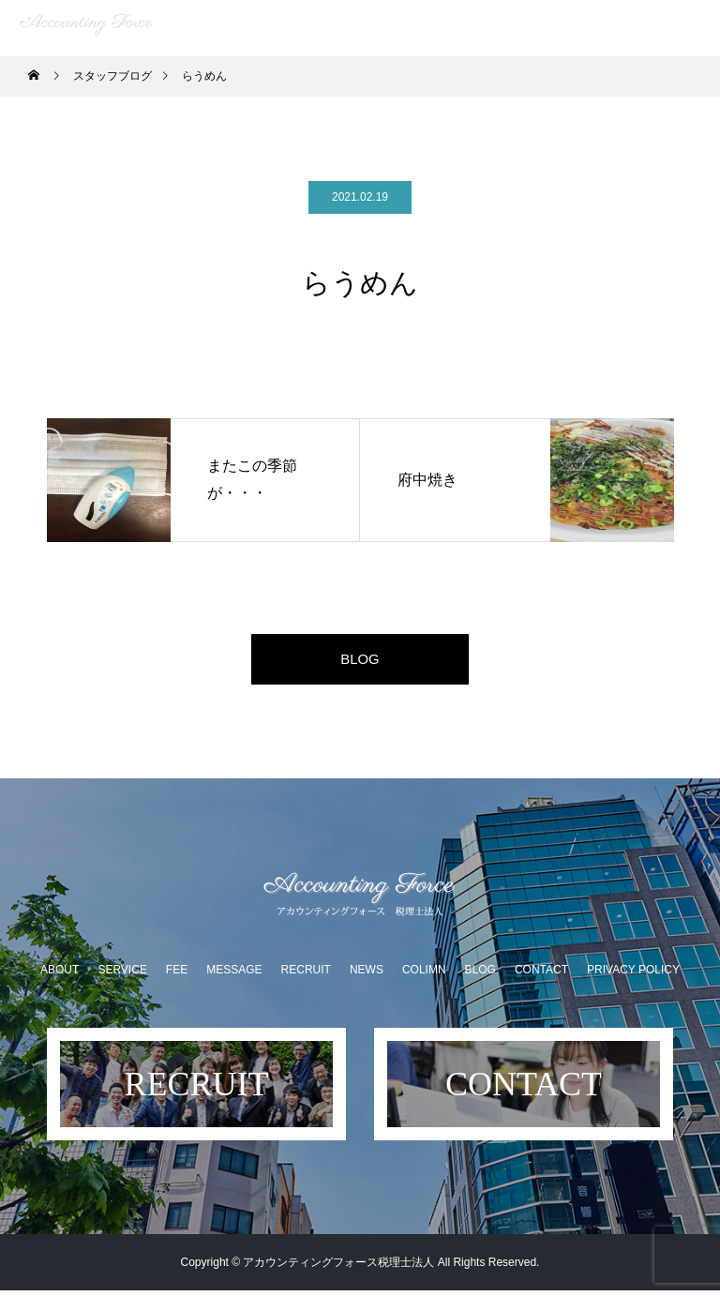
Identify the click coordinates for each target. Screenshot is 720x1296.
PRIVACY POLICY (633, 975)
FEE (177, 975)
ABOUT (59, 975)
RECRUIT (306, 975)
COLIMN (424, 975)
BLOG (360, 662)
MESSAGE (234, 975)
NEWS (366, 975)
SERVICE (122, 975)
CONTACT (541, 975)
